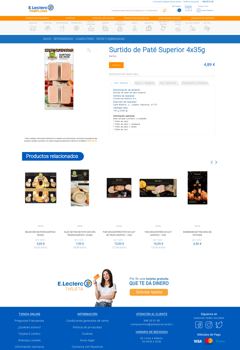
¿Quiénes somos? (29, 327)
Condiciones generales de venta (87, 320)
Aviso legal (87, 340)
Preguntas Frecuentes (29, 320)
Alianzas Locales (29, 340)
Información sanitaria (29, 346)
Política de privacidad (87, 327)
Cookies (87, 333)
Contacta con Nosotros (87, 346)
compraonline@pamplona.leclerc (167, 1)
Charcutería (85, 39)
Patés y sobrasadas (110, 39)
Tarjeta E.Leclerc (29, 333)
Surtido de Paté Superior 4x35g (149, 39)
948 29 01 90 (92, 141)
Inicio (47, 39)
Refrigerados (63, 39)
